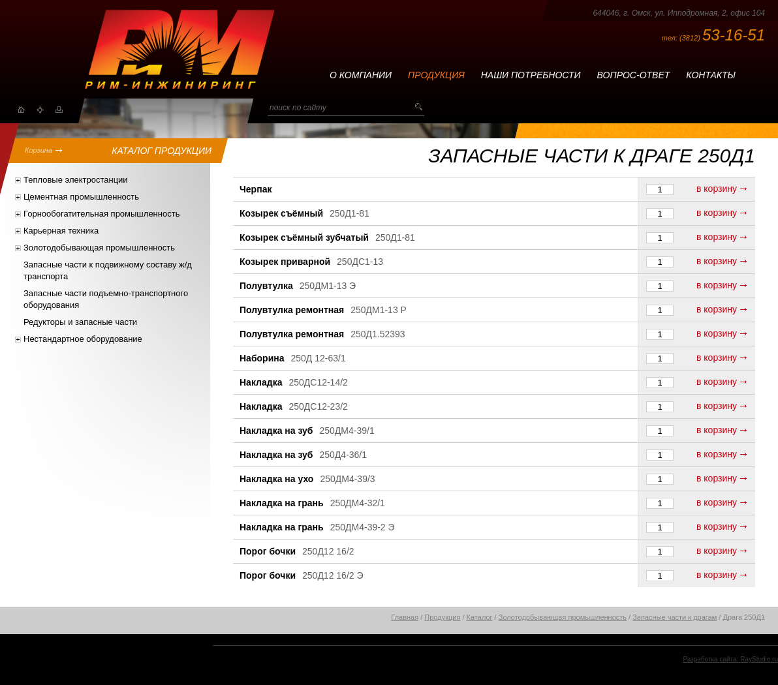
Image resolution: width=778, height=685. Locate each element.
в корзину (716, 188)
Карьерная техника (61, 231)
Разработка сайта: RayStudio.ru (730, 659)
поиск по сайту (298, 107)
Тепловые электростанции (75, 180)
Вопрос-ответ (633, 75)
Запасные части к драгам (674, 617)
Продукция (436, 75)
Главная (404, 617)
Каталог (480, 617)
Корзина (38, 150)
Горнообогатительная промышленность (101, 214)
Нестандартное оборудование (82, 339)
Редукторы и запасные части (80, 322)
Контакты (711, 75)
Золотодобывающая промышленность (99, 247)
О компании (361, 75)
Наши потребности (531, 75)
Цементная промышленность (81, 197)
